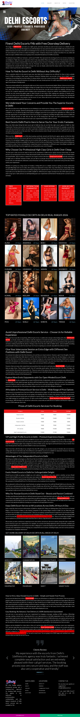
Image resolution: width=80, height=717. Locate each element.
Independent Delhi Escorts (19, 467)
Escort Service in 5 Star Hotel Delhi (60, 398)
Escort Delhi (11, 380)
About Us (57, 3)
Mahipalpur (42, 692)
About (27, 686)
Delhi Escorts (17, 47)
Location (71, 3)
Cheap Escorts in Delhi (56, 156)
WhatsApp (60, 715)
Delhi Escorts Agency (66, 78)
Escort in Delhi (30, 598)
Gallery (49, 3)
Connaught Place (44, 688)
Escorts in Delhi (60, 366)
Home (42, 3)
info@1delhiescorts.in (65, 688)
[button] (7, 657)
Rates (64, 3)
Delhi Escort (18, 136)
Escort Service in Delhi (47, 627)
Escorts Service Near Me (49, 477)
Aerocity (41, 683)
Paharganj (42, 690)
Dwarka (41, 686)
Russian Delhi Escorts (63, 498)
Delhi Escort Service (67, 108)
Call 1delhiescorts (20, 715)
